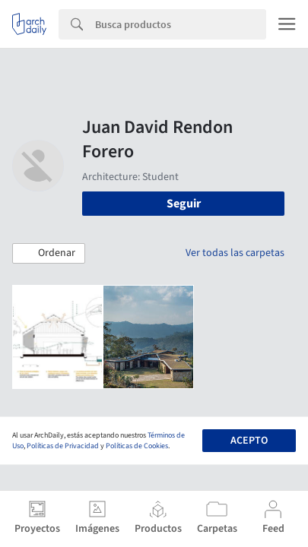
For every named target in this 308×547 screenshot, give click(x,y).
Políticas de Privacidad (63, 446)
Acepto (249, 440)
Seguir (184, 203)
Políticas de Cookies (137, 446)
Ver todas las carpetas (235, 253)
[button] (48, 253)
